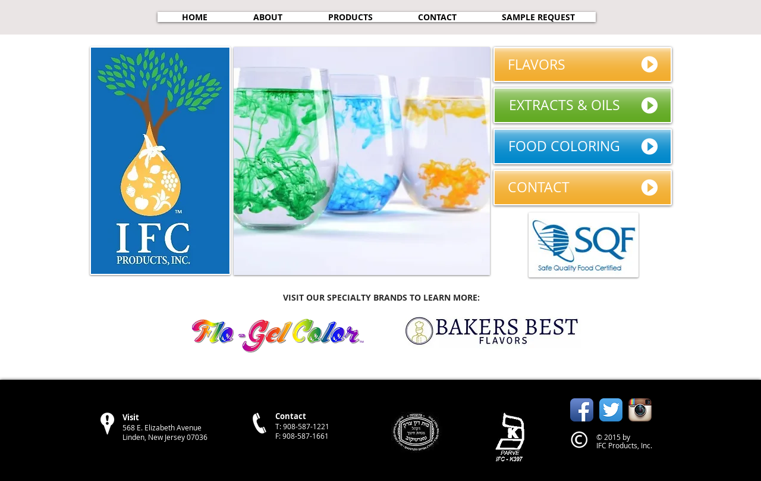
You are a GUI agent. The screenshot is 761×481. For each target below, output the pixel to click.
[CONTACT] (582, 187)
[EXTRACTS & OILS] (582, 105)
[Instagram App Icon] (640, 409)
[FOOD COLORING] (582, 146)
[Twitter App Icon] (610, 409)
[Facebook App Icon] (581, 409)
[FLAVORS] (582, 64)
